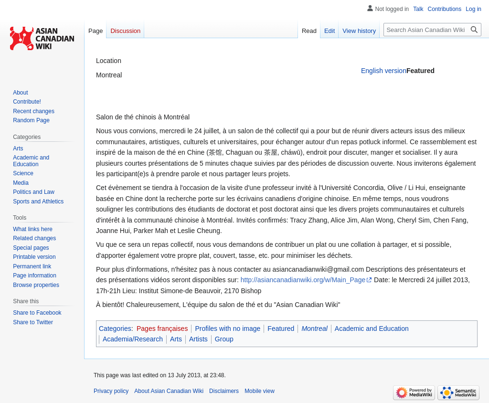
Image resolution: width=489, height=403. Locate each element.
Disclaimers (224, 391)
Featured (280, 328)
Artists (198, 339)
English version (383, 70)
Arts (176, 339)
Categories (115, 328)
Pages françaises (162, 328)
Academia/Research (133, 339)
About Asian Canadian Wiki (168, 391)
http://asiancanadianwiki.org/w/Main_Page (303, 280)
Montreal (314, 328)
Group (224, 339)
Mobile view (259, 391)
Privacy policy (111, 391)
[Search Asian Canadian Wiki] (432, 29)
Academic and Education (372, 328)
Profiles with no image (227, 328)
